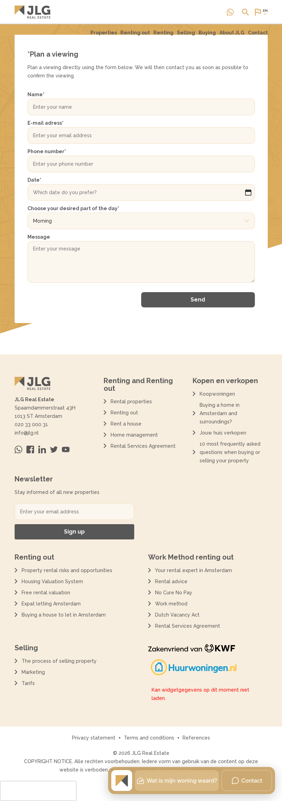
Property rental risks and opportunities (67, 570)
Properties (103, 35)
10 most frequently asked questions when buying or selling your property (230, 452)
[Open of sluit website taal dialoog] (261, 12)
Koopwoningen (217, 394)
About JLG (231, 32)
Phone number (46, 151)
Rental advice (171, 581)
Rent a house (126, 424)
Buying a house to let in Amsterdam (64, 615)
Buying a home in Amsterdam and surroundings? (220, 413)
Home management (134, 435)
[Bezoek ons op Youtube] (66, 449)
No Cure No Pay (173, 592)
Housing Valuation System (52, 581)
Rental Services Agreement (143, 446)
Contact (258, 32)
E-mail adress (45, 123)
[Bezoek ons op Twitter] (54, 449)
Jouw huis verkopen (223, 433)
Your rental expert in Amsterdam (193, 570)
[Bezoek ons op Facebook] (30, 449)
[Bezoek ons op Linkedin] (42, 449)
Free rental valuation (46, 592)
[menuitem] (103, 35)
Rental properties (131, 401)
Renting (163, 35)
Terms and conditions (149, 738)
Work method (171, 603)
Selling (186, 32)
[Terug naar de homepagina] (32, 12)
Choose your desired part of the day (73, 208)
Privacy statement (93, 738)
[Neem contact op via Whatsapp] (230, 12)
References (196, 738)
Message (38, 237)
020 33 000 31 (31, 424)
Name (36, 94)
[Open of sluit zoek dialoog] (245, 12)
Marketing (33, 672)
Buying (207, 32)
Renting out (135, 35)
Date (34, 180)
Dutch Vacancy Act (178, 615)
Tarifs (28, 683)
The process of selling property (59, 661)
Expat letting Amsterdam (51, 603)
